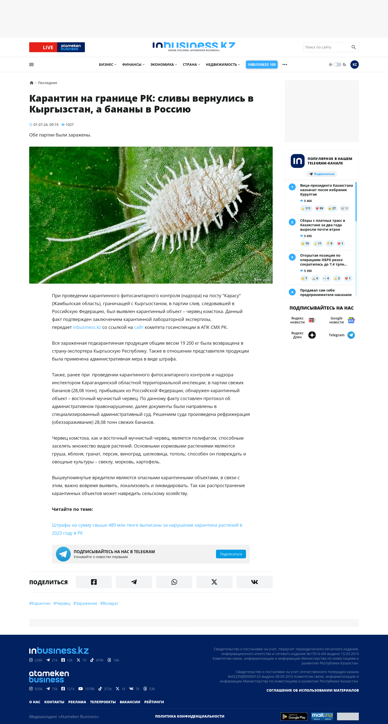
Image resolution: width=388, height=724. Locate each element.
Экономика (162, 68)
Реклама (77, 705)
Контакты (54, 705)
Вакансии (130, 705)
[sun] (331, 68)
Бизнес (106, 68)
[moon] (344, 68)
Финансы (132, 68)
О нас (34, 705)
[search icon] (354, 49)
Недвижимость (221, 68)
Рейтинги (154, 705)
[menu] (31, 68)
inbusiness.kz (87, 331)
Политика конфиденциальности (189, 720)
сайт (139, 331)
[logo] (194, 49)
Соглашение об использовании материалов (313, 694)
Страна (190, 68)
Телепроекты (103, 705)
